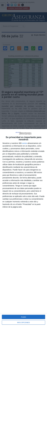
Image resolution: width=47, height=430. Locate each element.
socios (24, 143)
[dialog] (23, 279)
